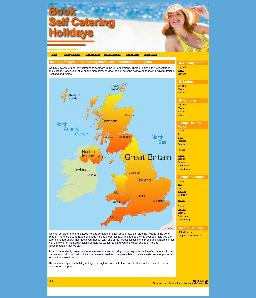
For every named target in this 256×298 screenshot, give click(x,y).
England (182, 67)
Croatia (181, 162)
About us (190, 283)
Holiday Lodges (93, 54)
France (181, 130)
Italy (180, 134)
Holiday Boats (150, 54)
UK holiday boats (186, 232)
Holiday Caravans (72, 54)
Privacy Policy (176, 283)
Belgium (182, 159)
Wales (181, 70)
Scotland (182, 74)
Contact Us (202, 283)
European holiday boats (189, 235)
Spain (180, 137)
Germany (182, 144)
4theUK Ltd (202, 281)
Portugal (182, 141)
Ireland (181, 115)
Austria (181, 155)
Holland (181, 150)
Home (54, 54)
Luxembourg (184, 169)
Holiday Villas (132, 54)
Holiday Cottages (112, 54)
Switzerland (183, 165)
